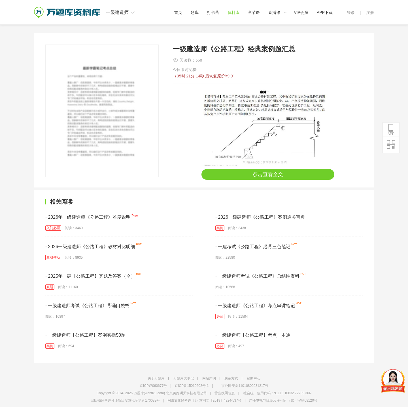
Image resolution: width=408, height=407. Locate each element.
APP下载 (325, 12)
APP (391, 129)
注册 (370, 12)
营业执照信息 (224, 393)
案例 (219, 228)
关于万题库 (156, 378)
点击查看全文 (267, 174)
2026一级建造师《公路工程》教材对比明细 (90, 246)
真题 (49, 287)
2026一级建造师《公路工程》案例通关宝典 (260, 217)
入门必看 (53, 228)
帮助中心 (253, 378)
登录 (351, 12)
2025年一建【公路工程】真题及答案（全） (90, 276)
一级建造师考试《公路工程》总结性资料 (257, 276)
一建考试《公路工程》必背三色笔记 (252, 246)
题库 (195, 12)
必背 (219, 317)
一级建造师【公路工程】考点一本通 (252, 335)
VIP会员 (301, 12)
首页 (178, 12)
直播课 (274, 12)
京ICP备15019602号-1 (192, 386)
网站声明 (209, 378)
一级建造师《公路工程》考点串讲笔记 (255, 305)
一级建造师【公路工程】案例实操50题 (85, 335)
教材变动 (53, 258)
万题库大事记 (183, 378)
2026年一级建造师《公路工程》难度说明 (88, 217)
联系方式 (231, 378)
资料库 (233, 12)
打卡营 (213, 12)
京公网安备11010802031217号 (244, 386)
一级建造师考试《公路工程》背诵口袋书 (87, 305)
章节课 (254, 12)
